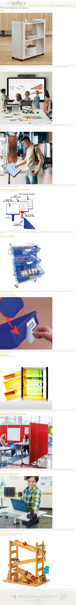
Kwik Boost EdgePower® (10, 474)
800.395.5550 (49, 600)
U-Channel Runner (7, 236)
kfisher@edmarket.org (4, 12)
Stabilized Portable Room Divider (13, 414)
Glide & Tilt (4, 355)
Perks (2, 10)
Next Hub (3, 69)
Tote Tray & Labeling (8, 295)
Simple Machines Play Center (11, 534)
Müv (1, 129)
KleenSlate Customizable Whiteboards (15, 189)
